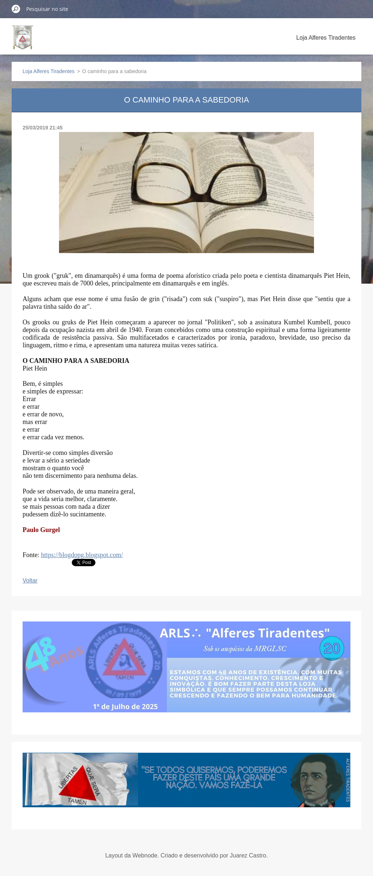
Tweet (79, 562)
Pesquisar (16, 8)
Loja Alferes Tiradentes (326, 38)
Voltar (30, 580)
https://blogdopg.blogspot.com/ (82, 555)
